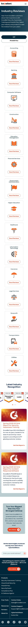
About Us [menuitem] (4, 613)
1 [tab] (12, 404)
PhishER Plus (14, 40)
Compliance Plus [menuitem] (7, 591)
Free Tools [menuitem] (5, 600)
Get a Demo (12, 529)
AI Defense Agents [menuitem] (7, 593)
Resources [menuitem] (5, 606)
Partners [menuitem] (4, 609)
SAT (14, 37)
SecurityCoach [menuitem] (6, 588)
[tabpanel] (19, 397)
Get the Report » (19, 445)
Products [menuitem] (4, 578)
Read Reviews (14, 61)
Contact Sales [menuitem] (16, 600)
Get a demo (12, 569)
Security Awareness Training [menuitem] (11, 580)
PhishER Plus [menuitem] (5, 586)
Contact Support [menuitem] (17, 606)
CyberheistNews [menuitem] (17, 612)
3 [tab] (15, 404)
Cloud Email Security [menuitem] (8, 583)
